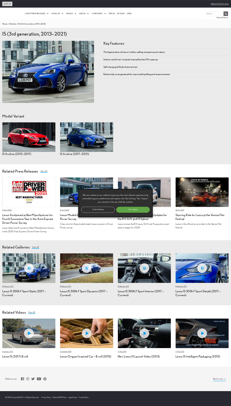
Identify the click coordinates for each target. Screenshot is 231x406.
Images (71, 14)
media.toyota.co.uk (220, 4)
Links (129, 13)
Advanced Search (222, 17)
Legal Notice (72, 397)
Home (4, 24)
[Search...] (217, 13)
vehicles (12, 24)
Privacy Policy (46, 397)
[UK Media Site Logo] (12, 14)
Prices (112, 13)
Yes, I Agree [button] (133, 210)
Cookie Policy (84, 397)
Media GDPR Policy (59, 397)
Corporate (99, 14)
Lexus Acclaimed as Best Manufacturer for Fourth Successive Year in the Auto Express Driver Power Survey (27, 218)
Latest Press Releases (37, 14)
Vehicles (57, 14)
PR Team (120, 13)
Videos (84, 14)
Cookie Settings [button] (98, 210)
